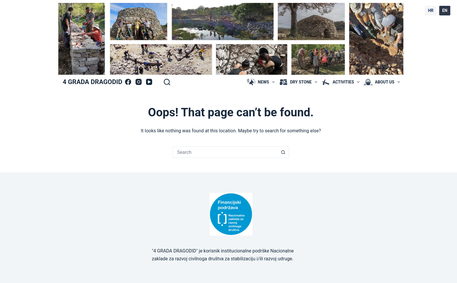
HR (430, 10)
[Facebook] (128, 82)
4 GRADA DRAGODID (92, 82)
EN (444, 10)
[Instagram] (139, 82)
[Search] (167, 82)
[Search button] (283, 152)
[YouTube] (149, 82)
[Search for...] (225, 152)
